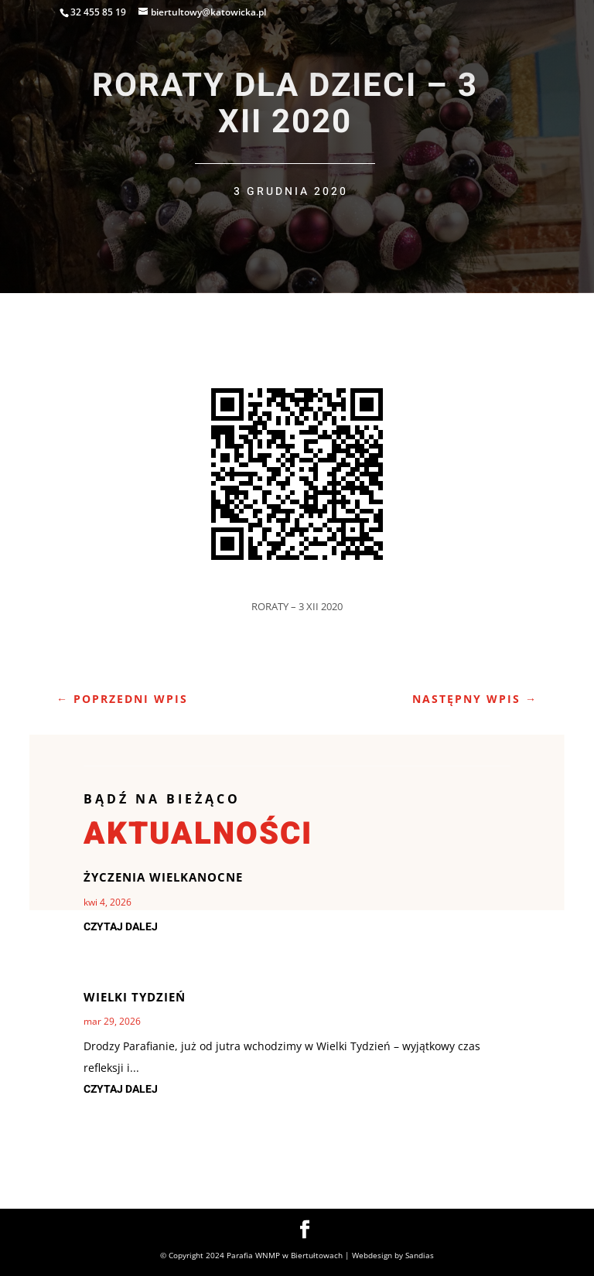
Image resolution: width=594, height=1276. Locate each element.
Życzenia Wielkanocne (163, 877)
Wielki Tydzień (135, 997)
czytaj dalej (121, 927)
